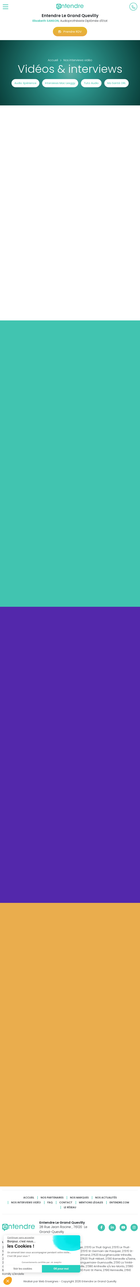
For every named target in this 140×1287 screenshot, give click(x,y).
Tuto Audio (91, 83)
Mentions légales (91, 1202)
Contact (65, 1202)
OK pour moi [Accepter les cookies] (55, 1268)
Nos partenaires (52, 1197)
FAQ (50, 1202)
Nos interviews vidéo (26, 1202)
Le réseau (70, 1207)
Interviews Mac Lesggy (60, 83)
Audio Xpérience (25, 83)
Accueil (28, 1197)
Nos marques (79, 1197)
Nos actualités (106, 1197)
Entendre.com (119, 1202)
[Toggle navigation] (5, 7)
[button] (7, 1280)
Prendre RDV (70, 32)
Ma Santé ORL (116, 83)
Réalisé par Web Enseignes (41, 1281)
